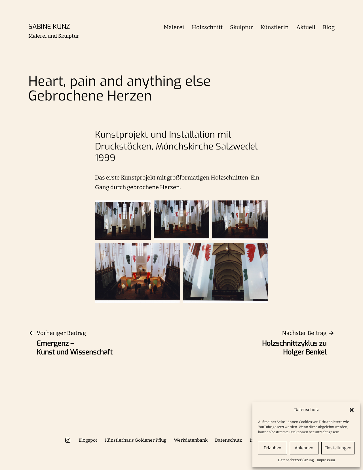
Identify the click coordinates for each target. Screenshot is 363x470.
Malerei (174, 27)
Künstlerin (274, 27)
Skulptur (241, 27)
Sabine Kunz (49, 26)
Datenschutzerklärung (296, 460)
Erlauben (272, 448)
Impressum (326, 460)
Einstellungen (337, 448)
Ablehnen (304, 448)
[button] (351, 410)
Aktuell (305, 27)
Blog (329, 27)
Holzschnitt (207, 27)
